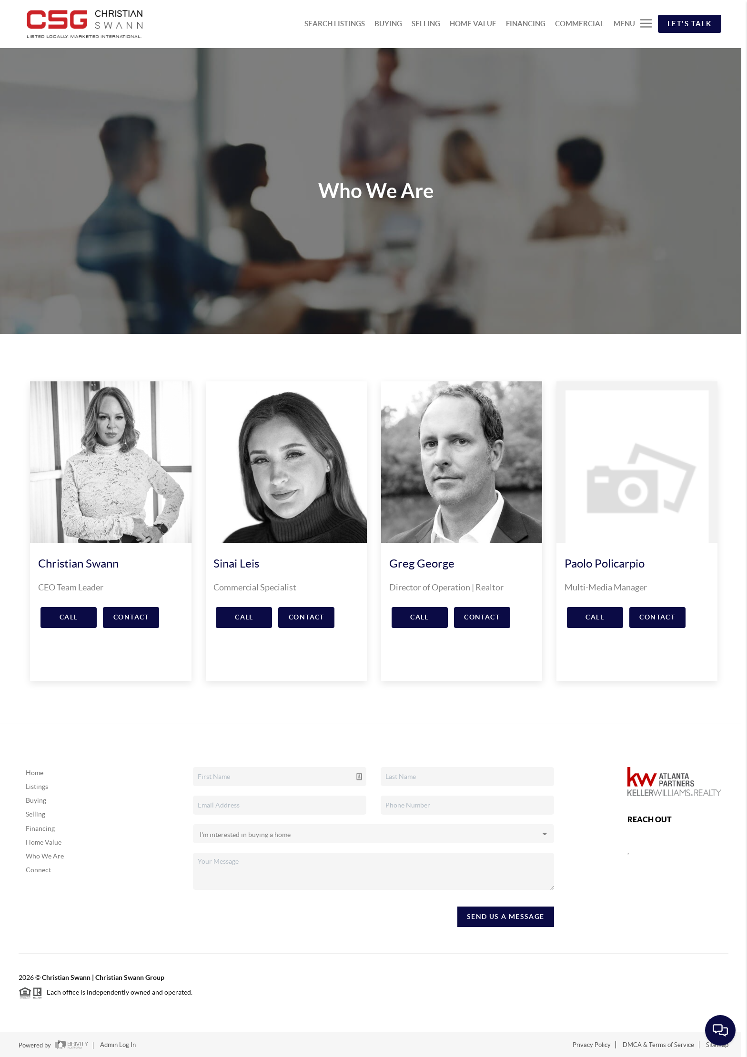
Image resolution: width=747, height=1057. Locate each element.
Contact (131, 617)
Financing (40, 828)
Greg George (421, 563)
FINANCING (525, 24)
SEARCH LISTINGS (334, 24)
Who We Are (45, 856)
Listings (37, 786)
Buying (36, 800)
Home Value (43, 842)
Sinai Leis (236, 563)
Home (34, 773)
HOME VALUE (473, 24)
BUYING (388, 24)
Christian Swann (78, 563)
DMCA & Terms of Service (658, 1044)
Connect (38, 870)
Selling (35, 814)
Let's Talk (689, 24)
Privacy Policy (592, 1044)
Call (69, 617)
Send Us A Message (506, 916)
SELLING (426, 24)
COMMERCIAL (579, 24)
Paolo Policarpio (605, 563)
